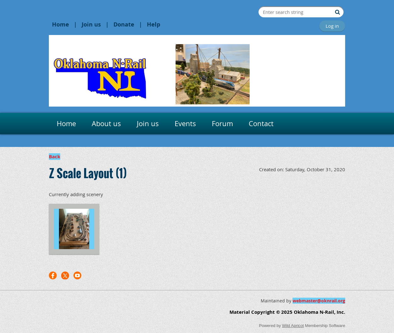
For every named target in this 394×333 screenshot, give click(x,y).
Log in (332, 26)
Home (60, 24)
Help (153, 24)
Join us (91, 24)
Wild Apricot (293, 325)
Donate (123, 24)
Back (54, 156)
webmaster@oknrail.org (319, 301)
